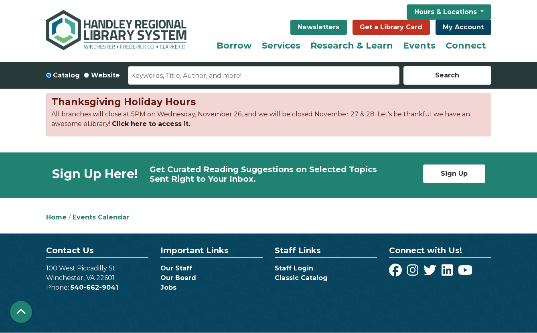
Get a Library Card (391, 27)
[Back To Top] (21, 312)
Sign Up (454, 173)
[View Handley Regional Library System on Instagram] (413, 272)
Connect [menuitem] (466, 45)
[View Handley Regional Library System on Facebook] (396, 272)
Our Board (178, 278)
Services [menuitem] (281, 45)
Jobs (168, 287)
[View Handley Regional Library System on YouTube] (465, 272)
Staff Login (294, 268)
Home (56, 217)
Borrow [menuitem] (234, 45)
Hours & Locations (446, 12)
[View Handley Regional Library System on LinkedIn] (448, 272)
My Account (463, 27)
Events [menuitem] (419, 45)
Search (447, 75)
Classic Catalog (301, 278)
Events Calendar (101, 217)
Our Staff (176, 268)
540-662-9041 (94, 287)
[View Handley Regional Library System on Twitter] (431, 272)
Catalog (66, 75)
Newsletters (318, 27)
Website (105, 75)
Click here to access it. (151, 124)
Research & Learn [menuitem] (351, 45)
